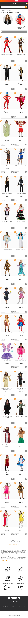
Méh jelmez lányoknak (21, 527)
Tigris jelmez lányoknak (21, 499)
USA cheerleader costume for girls (20, 165)
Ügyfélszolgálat (14, 601)
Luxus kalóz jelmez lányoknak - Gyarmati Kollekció (21, 83)
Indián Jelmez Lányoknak (21, 54)
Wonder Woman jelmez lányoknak (21, 332)
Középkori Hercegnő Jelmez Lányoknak (7, 444)
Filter (2, 31)
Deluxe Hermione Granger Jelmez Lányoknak (7, 417)
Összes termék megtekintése (14, 544)
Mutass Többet (4, 560)
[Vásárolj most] (12, 61)
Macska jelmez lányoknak (7, 82)
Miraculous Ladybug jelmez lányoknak (7, 54)
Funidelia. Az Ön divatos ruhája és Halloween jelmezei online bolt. (14, 4)
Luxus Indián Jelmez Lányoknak (7, 165)
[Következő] (20, 541)
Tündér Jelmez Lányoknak (7, 360)
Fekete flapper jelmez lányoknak (7, 193)
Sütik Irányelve (14, 606)
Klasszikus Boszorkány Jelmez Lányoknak (21, 389)
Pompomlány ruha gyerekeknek (21, 137)
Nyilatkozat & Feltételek (19, 605)
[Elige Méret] (3, 61)
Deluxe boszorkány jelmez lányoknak (21, 416)
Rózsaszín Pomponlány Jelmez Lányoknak (21, 305)
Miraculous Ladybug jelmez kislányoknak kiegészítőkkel (7, 110)
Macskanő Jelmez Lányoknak (21, 193)
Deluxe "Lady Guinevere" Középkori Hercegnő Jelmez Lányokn (7, 389)
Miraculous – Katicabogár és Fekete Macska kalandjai (20, 27)
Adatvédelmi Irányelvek (6, 606)
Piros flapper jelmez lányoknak (7, 472)
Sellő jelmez (21, 277)
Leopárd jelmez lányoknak (7, 277)
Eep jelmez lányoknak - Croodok (7, 332)
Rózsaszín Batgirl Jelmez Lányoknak (7, 499)
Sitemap (25, 606)
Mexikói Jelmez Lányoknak (21, 221)
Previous (0, 20)
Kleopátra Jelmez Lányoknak (7, 249)
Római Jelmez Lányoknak (7, 527)
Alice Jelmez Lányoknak (21, 472)
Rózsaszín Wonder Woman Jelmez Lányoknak (20, 361)
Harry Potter (7, 26)
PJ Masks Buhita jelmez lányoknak (20, 109)
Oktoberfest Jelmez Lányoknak (7, 221)
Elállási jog (21, 606)
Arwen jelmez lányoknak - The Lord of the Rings (7, 138)
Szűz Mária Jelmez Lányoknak (21, 249)
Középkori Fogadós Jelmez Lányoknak (21, 444)
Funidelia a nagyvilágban (9, 605)
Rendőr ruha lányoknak (7, 304)
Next (27, 20)
